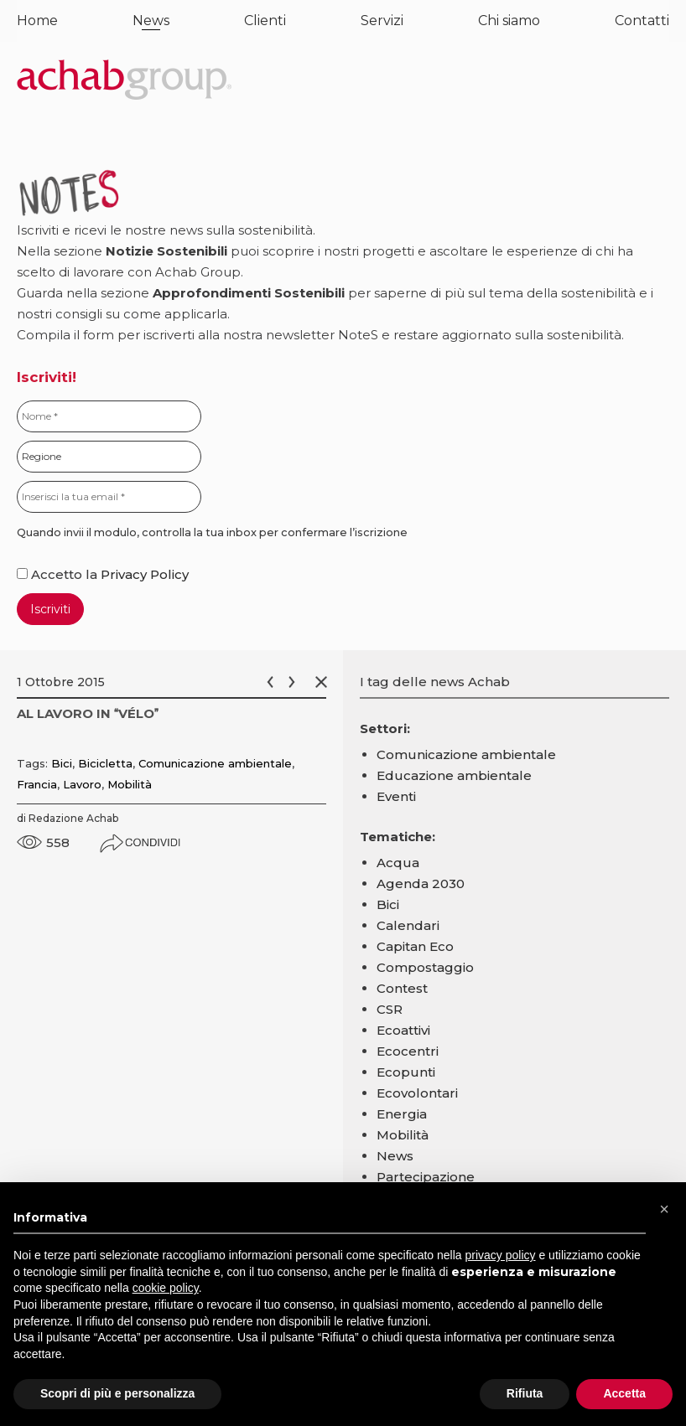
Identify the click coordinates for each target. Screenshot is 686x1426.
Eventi (396, 796)
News (151, 20)
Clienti (265, 20)
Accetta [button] (624, 1393)
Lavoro (82, 784)
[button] (664, 1209)
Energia (402, 1114)
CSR (390, 1009)
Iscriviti (50, 609)
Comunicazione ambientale (215, 763)
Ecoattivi (403, 1030)
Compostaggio (425, 967)
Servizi (382, 20)
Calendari (408, 925)
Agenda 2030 (421, 883)
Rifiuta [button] (525, 1393)
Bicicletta (105, 763)
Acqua (398, 863)
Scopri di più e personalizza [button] (117, 1393)
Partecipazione (426, 1177)
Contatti (642, 20)
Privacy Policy (145, 574)
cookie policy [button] (166, 1287)
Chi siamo (509, 20)
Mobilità (129, 784)
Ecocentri (408, 1051)
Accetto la (59, 574)
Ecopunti (406, 1072)
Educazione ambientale (454, 775)
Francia (37, 784)
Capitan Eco (415, 946)
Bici (61, 763)
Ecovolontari (417, 1093)
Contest (402, 988)
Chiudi (324, 682)
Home (37, 20)
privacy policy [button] (500, 1255)
